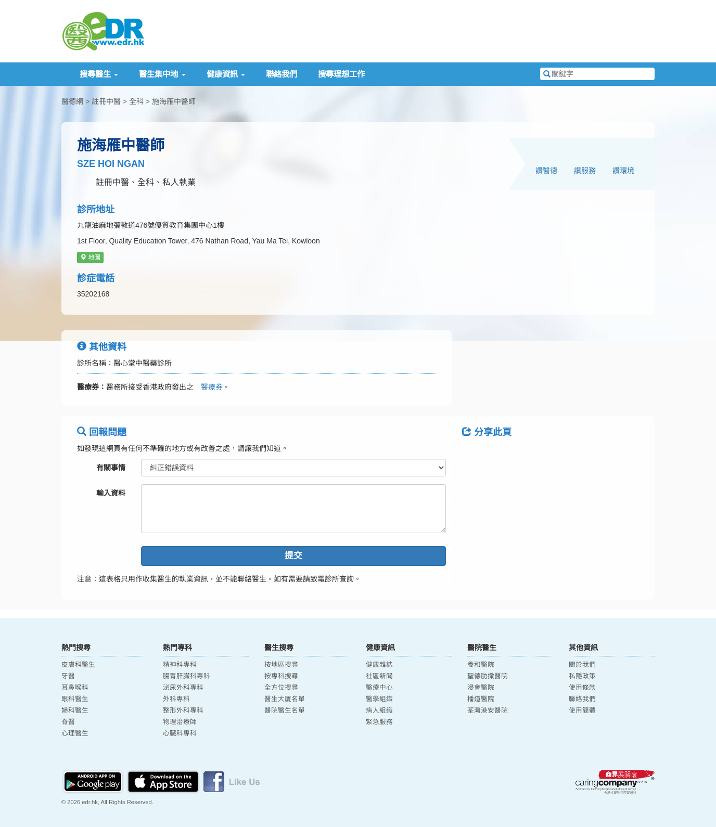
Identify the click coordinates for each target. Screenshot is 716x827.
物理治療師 (180, 722)
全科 (136, 101)
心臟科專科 (180, 733)
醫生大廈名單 (284, 699)
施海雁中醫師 (174, 101)
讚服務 (585, 170)
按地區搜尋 (281, 664)
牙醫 (68, 676)
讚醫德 (546, 170)
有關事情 (110, 467)
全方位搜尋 (281, 687)
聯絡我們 (281, 74)
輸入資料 (110, 493)
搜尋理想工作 (341, 74)
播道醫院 (480, 699)
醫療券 (208, 387)
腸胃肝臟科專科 (186, 676)
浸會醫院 (480, 687)
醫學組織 (379, 699)
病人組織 (379, 710)
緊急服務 (379, 722)
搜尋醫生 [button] (99, 74)
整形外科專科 (183, 710)
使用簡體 (582, 710)
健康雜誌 (379, 664)
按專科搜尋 (281, 676)
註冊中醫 (106, 101)
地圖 (90, 257)
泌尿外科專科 (183, 687)
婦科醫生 (74, 710)
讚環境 (623, 170)
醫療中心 (379, 687)
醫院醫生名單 (284, 710)
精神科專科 (180, 664)
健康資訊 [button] (226, 74)
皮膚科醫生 (78, 664)
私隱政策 (582, 676)
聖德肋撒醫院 (487, 676)
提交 (293, 556)
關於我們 (582, 664)
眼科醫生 (74, 699)
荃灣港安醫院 (487, 710)
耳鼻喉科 (74, 687)
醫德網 (72, 101)
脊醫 (68, 722)
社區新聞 (379, 676)
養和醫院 (480, 664)
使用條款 (582, 687)
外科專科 (176, 699)
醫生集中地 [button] (162, 74)
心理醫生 (74, 733)
